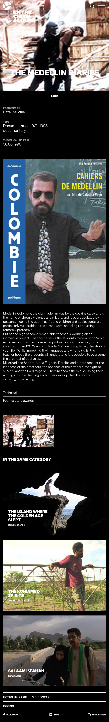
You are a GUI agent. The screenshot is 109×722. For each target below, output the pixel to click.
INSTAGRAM (97, 714)
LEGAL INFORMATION (40, 697)
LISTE (54, 96)
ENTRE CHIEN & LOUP (15, 696)
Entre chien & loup (17, 12)
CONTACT (8, 705)
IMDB (54, 714)
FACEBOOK (10, 714)
